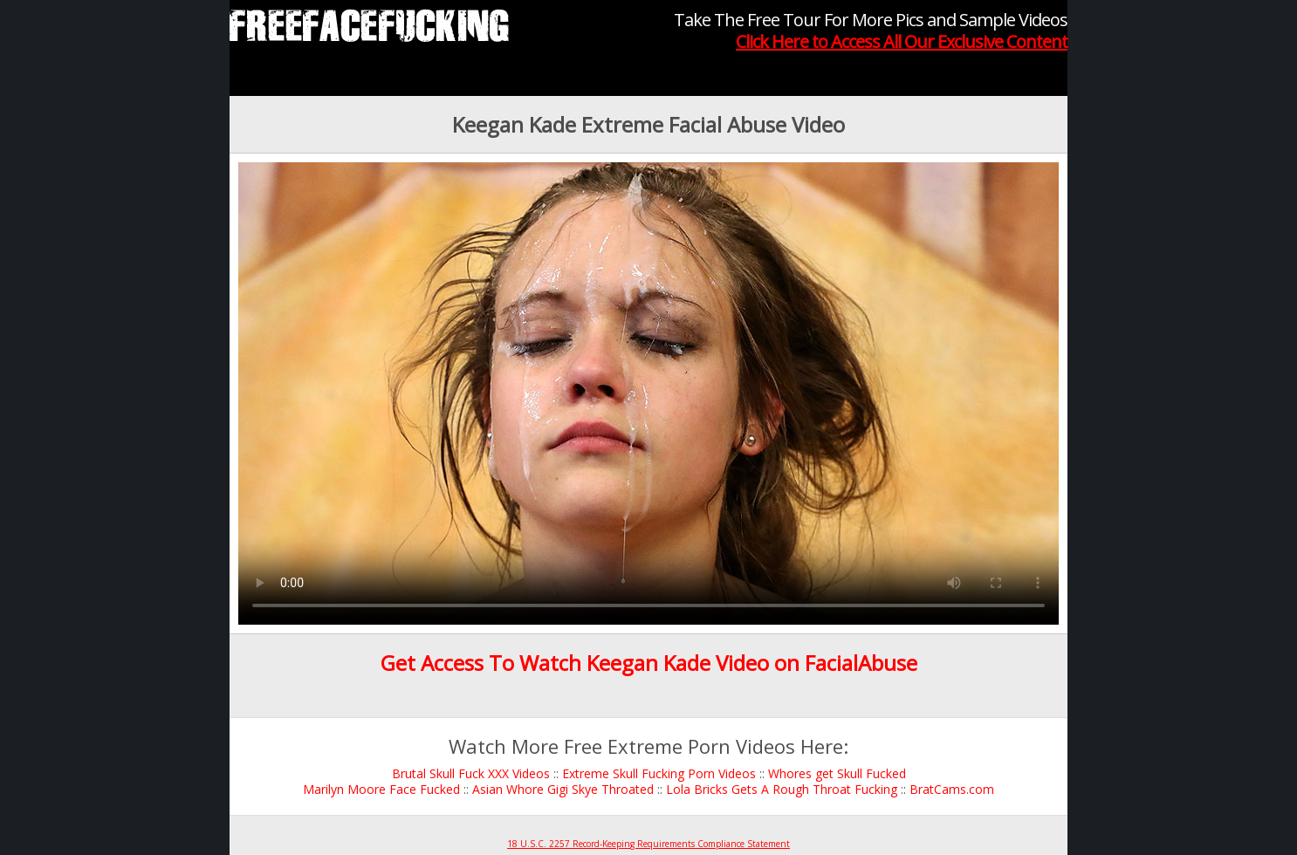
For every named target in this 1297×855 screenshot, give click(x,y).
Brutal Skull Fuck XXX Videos (471, 773)
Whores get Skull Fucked (837, 773)
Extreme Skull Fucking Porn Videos (659, 773)
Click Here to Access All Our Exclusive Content (901, 41)
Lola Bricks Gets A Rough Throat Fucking (781, 789)
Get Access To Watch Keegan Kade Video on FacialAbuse (649, 662)
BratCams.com (951, 789)
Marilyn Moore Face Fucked (381, 789)
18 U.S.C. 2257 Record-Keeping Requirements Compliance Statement (648, 844)
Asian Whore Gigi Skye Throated (563, 789)
